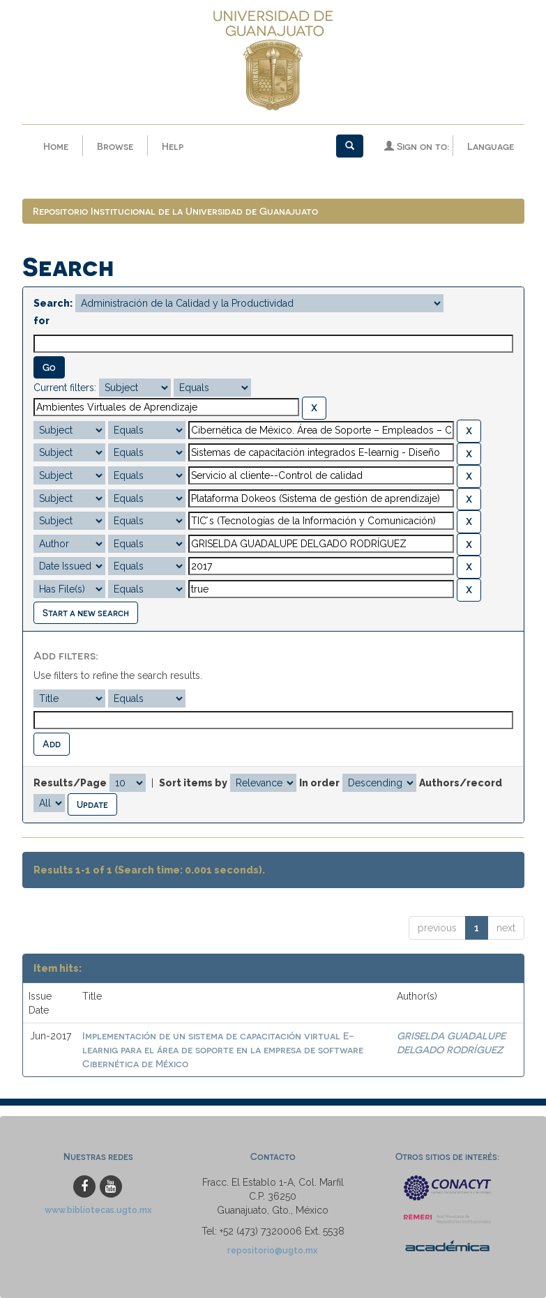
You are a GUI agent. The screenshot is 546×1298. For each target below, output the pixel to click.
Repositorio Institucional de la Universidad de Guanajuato (175, 211)
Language (490, 146)
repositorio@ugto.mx (272, 1250)
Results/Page (70, 782)
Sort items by (193, 782)
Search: (53, 303)
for (41, 320)
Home (55, 146)
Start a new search (86, 612)
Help (172, 146)
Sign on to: (416, 146)
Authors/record (460, 782)
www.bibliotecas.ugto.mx (98, 1210)
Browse (115, 146)
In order (319, 782)
